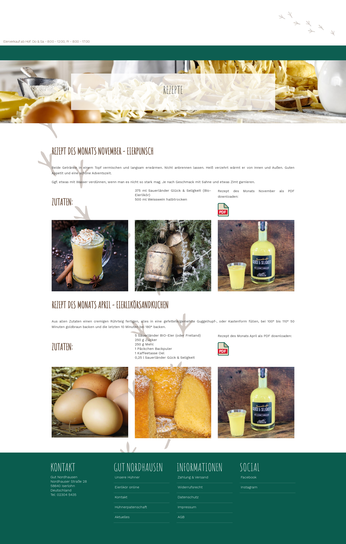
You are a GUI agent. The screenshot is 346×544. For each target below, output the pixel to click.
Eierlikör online (187, 49)
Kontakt (121, 497)
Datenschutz (188, 497)
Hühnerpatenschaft (131, 507)
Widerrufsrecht (190, 487)
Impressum (187, 507)
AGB (181, 517)
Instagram (249, 487)
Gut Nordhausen (98, 52)
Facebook (248, 477)
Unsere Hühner (142, 52)
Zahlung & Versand (193, 477)
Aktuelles (226, 47)
